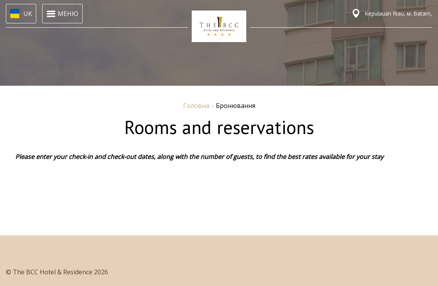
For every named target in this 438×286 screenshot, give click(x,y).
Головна (197, 105)
